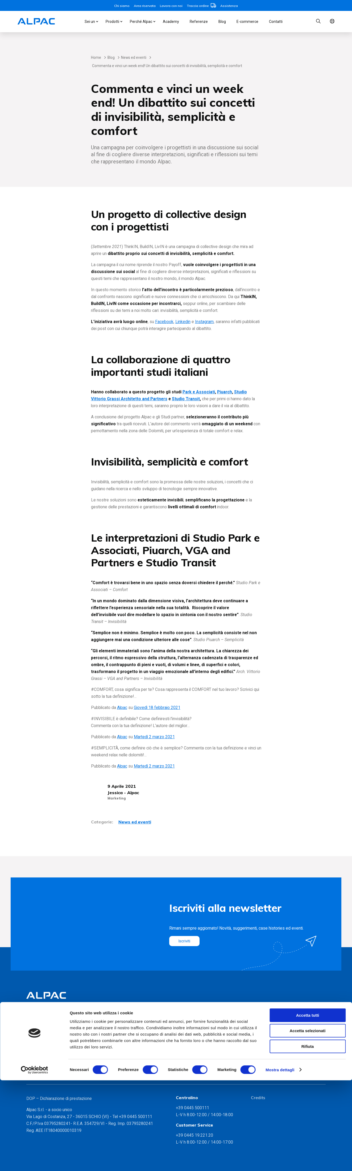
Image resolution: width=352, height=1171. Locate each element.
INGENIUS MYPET (43, 1038)
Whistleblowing (265, 1060)
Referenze (199, 21)
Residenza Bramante (195, 1053)
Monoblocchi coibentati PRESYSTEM (60, 1030)
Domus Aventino (191, 1038)
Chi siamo (122, 6)
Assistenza (229, 6)
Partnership (111, 1038)
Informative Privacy (268, 1045)
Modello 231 (262, 1053)
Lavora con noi (171, 6)
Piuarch (224, 391)
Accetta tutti (307, 1106)
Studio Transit (186, 398)
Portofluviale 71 (190, 1045)
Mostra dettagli (280, 1160)
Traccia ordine (201, 6)
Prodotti (112, 21)
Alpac (122, 707)
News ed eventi (133, 57)
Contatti (276, 21)
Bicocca (183, 1023)
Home (96, 57)
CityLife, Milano (190, 1030)
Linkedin (183, 321)
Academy (171, 21)
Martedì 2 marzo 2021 (154, 736)
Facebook (164, 321)
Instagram (204, 321)
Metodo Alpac (114, 1023)
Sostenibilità (112, 1045)
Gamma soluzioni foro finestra (53, 1071)
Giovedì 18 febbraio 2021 (157, 707)
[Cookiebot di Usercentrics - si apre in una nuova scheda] (34, 1161)
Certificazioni (113, 1030)
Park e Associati (199, 391)
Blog (222, 21)
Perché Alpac (141, 21)
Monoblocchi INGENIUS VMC (53, 1023)
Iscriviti (185, 940)
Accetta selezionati (307, 1121)
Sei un (90, 21)
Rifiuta (307, 1137)
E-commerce (247, 21)
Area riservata (145, 6)
